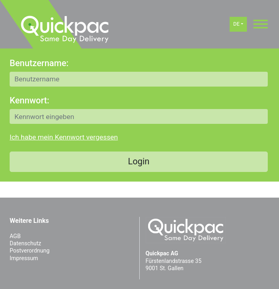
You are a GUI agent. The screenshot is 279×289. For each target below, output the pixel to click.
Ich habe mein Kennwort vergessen (64, 137)
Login (139, 161)
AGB (15, 236)
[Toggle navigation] (260, 24)
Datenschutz (25, 243)
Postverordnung (29, 250)
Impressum (24, 258)
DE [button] (236, 24)
